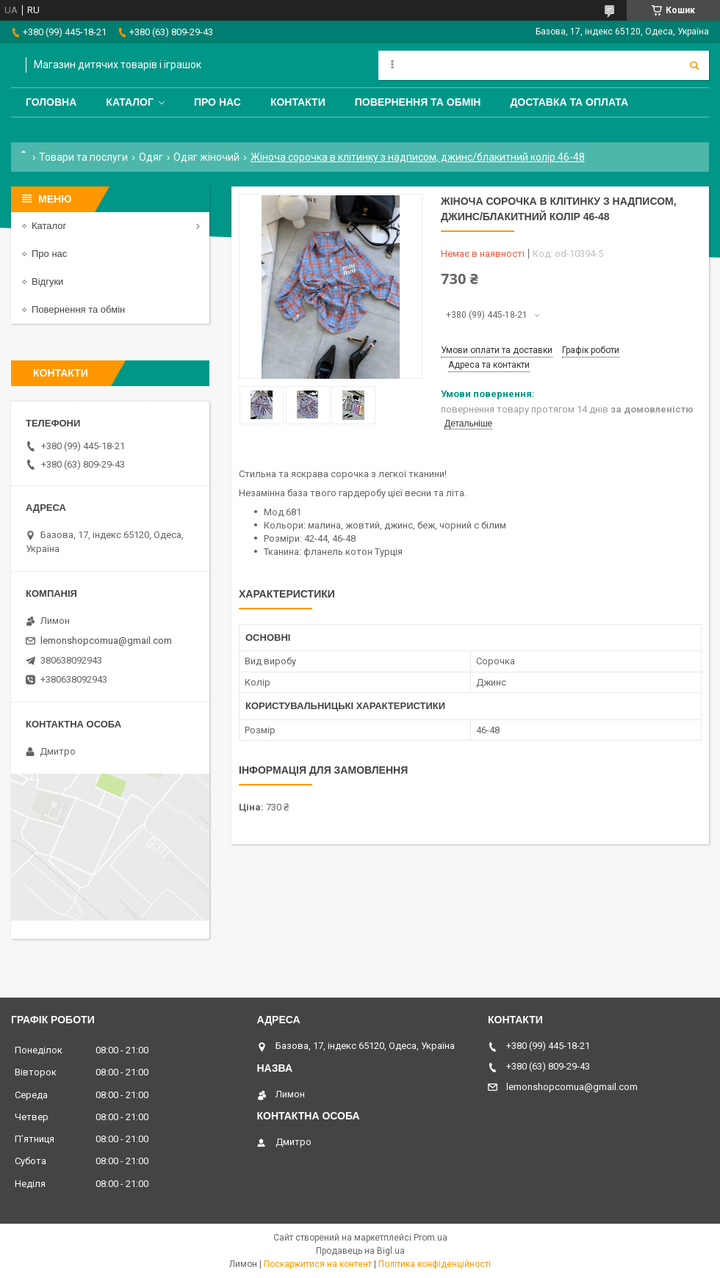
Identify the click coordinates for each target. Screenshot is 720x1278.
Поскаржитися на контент (318, 1264)
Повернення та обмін (418, 102)
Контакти (297, 102)
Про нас (217, 102)
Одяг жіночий (206, 157)
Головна (51, 102)
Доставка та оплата (569, 102)
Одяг (151, 157)
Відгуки (47, 281)
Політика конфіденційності (434, 1264)
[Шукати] (694, 65)
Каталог (130, 102)
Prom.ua (430, 1237)
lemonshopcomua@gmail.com (106, 640)
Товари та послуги (83, 157)
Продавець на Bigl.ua (360, 1251)
